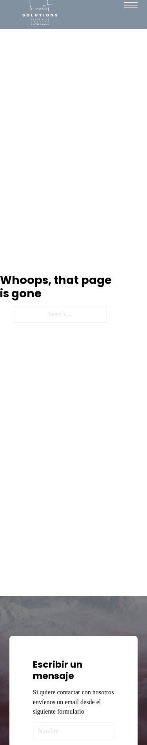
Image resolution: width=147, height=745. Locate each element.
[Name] (73, 731)
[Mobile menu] (131, 5)
